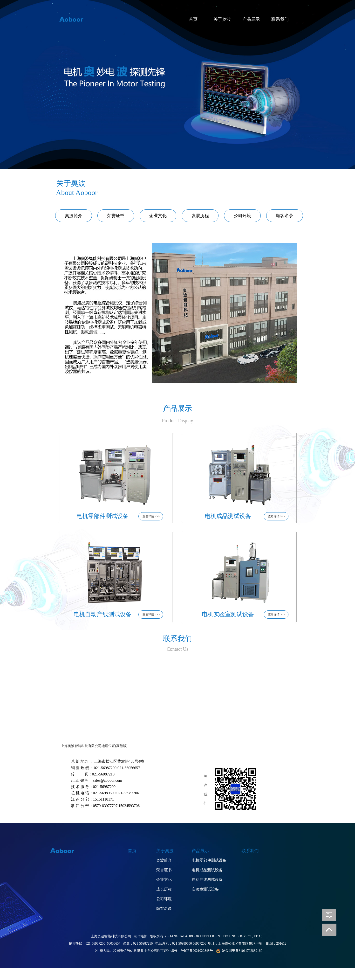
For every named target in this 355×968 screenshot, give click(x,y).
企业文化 (158, 215)
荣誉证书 (115, 215)
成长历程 (164, 889)
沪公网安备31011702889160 (242, 951)
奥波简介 (73, 215)
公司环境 (242, 215)
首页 (193, 19)
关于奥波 (222, 19)
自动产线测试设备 (207, 880)
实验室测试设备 (205, 889)
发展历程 (200, 215)
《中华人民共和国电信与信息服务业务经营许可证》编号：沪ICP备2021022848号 (153, 951)
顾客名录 (284, 215)
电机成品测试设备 (207, 870)
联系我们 (280, 19)
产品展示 (251, 19)
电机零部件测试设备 (209, 860)
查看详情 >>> (151, 516)
